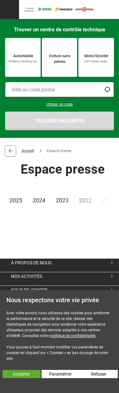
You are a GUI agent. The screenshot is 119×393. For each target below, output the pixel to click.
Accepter (21, 374)
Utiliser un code (59, 104)
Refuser (98, 374)
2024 (39, 200)
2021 (108, 200)
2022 (85, 200)
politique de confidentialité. (73, 336)
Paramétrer (60, 374)
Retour (10, 151)
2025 (16, 200)
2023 (62, 200)
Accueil (28, 151)
